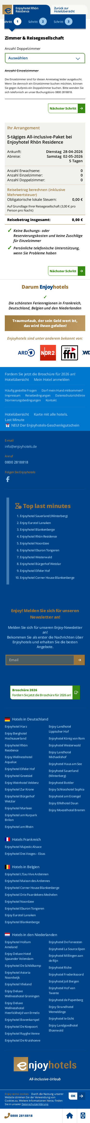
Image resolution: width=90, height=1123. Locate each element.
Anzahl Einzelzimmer (22, 70)
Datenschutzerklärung (35, 1104)
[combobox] (45, 58)
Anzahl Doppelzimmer (22, 48)
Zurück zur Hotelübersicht (64, 9)
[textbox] (45, 58)
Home (69, 1115)
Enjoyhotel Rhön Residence (27, 9)
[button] (83, 352)
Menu (83, 1115)
